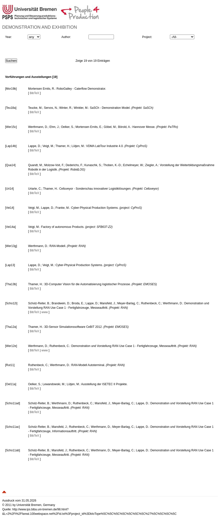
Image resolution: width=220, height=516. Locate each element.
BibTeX (34, 93)
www (45, 312)
